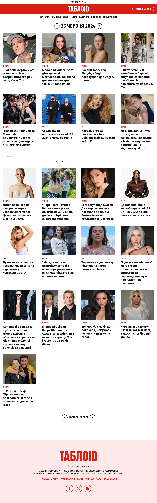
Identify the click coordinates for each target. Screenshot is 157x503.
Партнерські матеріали (89, 479)
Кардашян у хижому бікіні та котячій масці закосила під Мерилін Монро (136, 332)
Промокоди (110, 479)
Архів (78, 22)
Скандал (56, 17)
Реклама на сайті (49, 479)
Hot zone (96, 17)
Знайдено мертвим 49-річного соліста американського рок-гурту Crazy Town (19, 75)
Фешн (66, 17)
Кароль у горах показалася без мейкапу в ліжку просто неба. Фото (98, 136)
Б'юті (74, 17)
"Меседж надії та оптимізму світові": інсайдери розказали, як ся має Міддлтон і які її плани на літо (58, 269)
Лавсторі (84, 17)
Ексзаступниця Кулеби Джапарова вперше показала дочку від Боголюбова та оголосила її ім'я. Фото (97, 212)
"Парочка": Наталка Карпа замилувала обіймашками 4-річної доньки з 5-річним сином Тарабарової (58, 212)
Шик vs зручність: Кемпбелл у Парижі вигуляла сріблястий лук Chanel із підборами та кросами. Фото (137, 78)
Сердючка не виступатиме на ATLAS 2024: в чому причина (57, 134)
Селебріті (44, 17)
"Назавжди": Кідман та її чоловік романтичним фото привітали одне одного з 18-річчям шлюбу (19, 138)
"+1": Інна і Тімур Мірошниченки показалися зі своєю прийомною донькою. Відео (18, 398)
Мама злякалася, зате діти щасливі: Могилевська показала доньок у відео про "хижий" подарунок (58, 77)
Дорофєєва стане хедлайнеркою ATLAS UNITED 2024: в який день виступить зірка (135, 210)
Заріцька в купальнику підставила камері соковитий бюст (97, 265)
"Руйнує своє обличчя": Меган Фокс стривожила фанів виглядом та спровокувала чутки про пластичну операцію (137, 272)
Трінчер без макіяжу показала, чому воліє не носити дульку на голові (96, 332)
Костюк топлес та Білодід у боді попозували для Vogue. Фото (97, 75)
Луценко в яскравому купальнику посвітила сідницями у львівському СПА (18, 267)
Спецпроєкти (110, 17)
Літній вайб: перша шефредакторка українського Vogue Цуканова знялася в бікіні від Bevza (17, 212)
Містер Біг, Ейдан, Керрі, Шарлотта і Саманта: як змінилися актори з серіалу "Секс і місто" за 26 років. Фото (58, 335)
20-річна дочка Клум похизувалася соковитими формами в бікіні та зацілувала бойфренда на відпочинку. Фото (136, 139)
